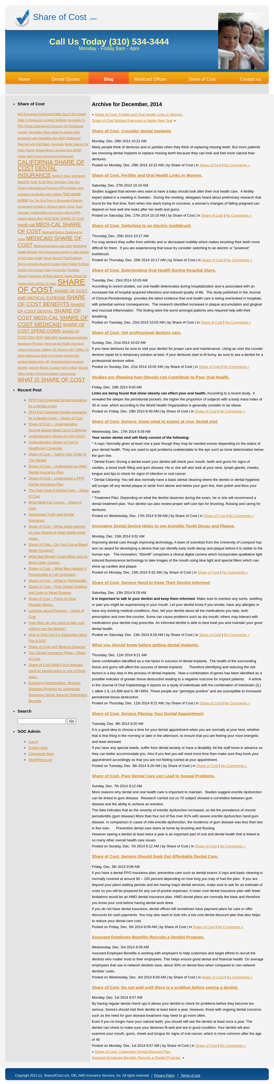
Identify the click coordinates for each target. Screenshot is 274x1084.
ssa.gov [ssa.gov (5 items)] (50, 337)
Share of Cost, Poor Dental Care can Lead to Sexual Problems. (153, 776)
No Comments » (237, 165)
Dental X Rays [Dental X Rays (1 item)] (61, 176)
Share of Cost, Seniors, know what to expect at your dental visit (155, 421)
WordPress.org (40, 760)
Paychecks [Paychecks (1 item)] (59, 270)
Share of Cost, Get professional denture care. (136, 332)
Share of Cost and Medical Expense (56, 647)
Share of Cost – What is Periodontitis (58, 581)
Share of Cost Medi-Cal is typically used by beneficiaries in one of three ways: (57, 671)
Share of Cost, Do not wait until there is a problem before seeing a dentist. (165, 987)
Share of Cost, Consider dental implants (131, 131)
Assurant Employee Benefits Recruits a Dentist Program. (148, 937)
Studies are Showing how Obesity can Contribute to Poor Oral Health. (161, 377)
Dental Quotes (66, 79)
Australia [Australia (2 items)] (57, 144)
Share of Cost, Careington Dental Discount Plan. (133, 1052)
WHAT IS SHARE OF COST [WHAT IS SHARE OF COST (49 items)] (51, 380)
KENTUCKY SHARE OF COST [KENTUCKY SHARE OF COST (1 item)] (64, 218)
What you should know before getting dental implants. (145, 645)
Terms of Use (190, 1075)
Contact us (250, 79)
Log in (33, 742)
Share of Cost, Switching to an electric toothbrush (141, 225)
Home (24, 79)
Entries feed (37, 748)
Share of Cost (202, 79)
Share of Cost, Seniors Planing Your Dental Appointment (148, 713)
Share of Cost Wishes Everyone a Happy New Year (132, 120)
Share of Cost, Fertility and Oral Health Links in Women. (139, 114)
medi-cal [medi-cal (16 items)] (26, 225)
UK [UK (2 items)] (47, 362)
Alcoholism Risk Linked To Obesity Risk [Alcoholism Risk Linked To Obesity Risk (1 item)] (54, 132)
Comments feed (41, 754)
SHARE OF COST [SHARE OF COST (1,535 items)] (51, 285)
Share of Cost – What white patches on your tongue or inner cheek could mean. (56, 532)
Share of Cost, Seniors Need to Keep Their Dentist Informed (151, 582)
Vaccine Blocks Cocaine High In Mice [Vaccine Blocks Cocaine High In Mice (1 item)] (53, 367)
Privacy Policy (164, 1075)
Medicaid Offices (150, 79)
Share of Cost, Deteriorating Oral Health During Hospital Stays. (154, 270)
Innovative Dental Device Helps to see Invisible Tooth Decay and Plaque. (163, 526)
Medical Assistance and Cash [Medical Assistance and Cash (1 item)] (53, 246)
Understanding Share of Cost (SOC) (56, 436)
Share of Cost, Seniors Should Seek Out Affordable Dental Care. (155, 856)
